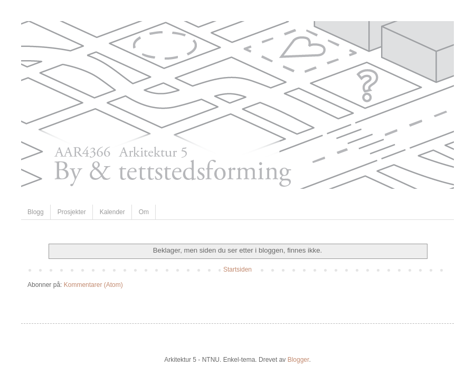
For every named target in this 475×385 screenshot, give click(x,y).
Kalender (112, 212)
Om (144, 212)
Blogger (298, 359)
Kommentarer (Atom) (93, 284)
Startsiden (237, 269)
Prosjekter (72, 212)
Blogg (35, 212)
